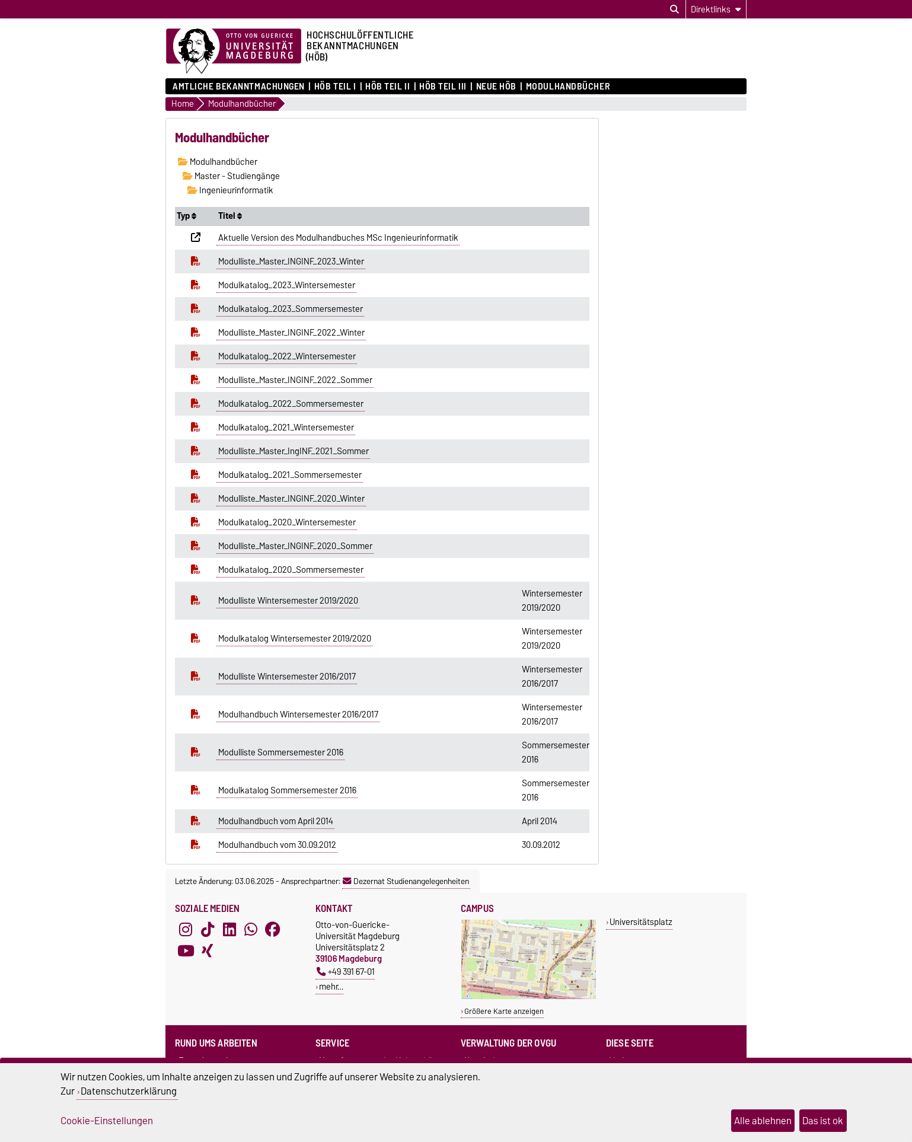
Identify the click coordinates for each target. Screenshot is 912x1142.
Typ (186, 216)
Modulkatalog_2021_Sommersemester (290, 475)
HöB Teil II (387, 86)
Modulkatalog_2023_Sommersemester (290, 309)
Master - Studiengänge (231, 176)
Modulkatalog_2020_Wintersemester (287, 522)
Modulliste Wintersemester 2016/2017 (287, 676)
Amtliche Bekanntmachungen (239, 86)
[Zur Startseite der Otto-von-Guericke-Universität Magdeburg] (233, 51)
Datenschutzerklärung (129, 1091)
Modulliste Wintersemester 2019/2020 (288, 601)
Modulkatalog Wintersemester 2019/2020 (294, 638)
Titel (230, 216)
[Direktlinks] (716, 9)
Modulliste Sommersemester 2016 (280, 752)
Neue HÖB (496, 86)
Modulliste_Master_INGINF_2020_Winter (291, 499)
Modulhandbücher (568, 86)
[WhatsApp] (251, 929)
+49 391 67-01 (346, 971)
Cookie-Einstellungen (106, 1120)
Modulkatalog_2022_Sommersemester (290, 404)
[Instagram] (185, 929)
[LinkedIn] (229, 929)
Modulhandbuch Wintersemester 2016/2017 (298, 714)
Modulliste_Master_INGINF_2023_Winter (291, 261)
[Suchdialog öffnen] (674, 9)
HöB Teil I (335, 86)
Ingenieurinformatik (230, 190)
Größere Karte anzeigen (504, 1011)
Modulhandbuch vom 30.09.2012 (277, 845)
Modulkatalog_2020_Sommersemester (290, 570)
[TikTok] (207, 929)
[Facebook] (272, 929)
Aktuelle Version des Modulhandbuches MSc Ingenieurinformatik (338, 238)
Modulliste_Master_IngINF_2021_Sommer (293, 451)
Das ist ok (822, 1120)
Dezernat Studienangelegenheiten (406, 881)
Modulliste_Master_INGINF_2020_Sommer (295, 546)
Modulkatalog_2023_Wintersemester (286, 285)
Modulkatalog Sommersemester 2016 (287, 790)
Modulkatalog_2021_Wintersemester (286, 427)
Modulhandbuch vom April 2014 (275, 821)
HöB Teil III (443, 86)
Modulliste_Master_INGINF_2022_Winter (291, 333)
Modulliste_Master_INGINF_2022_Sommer (295, 380)
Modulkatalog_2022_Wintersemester (287, 356)
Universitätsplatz (641, 921)
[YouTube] (185, 951)
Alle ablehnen (763, 1120)
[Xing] (207, 951)
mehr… (331, 986)
